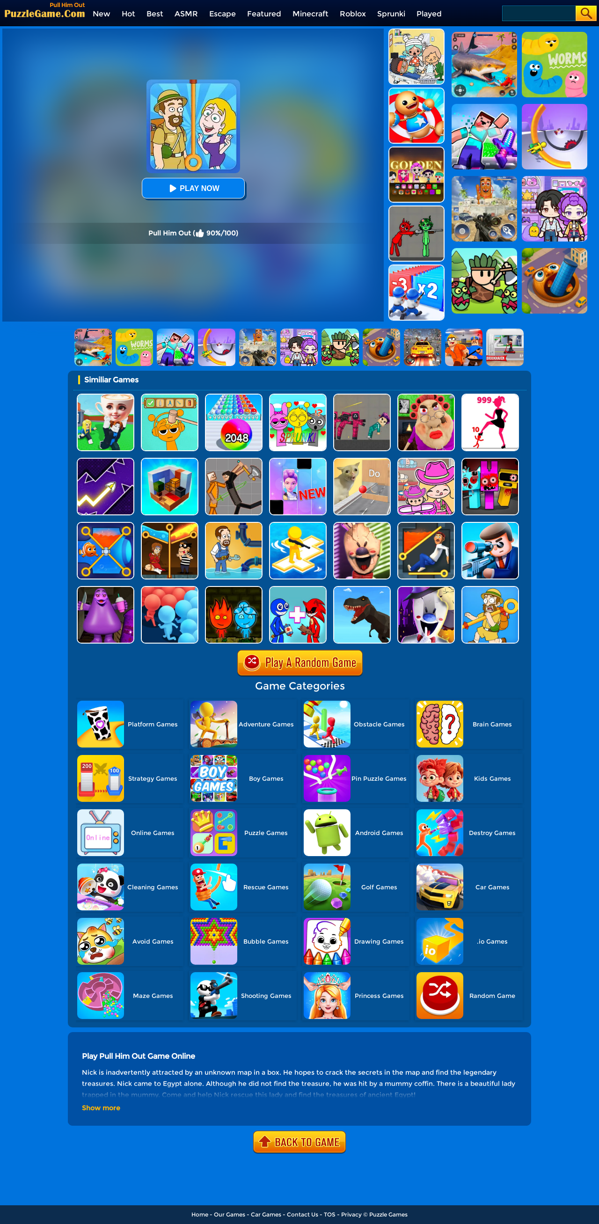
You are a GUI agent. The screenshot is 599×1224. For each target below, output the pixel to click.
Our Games (229, 1214)
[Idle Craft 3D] (169, 461)
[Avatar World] (426, 461)
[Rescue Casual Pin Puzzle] (169, 525)
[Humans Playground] (234, 461)
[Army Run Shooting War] (416, 267)
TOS (330, 1214)
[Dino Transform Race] (362, 589)
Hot (128, 13)
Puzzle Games (388, 1214)
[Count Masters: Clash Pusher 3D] (169, 589)
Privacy (351, 1214)
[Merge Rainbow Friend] (298, 589)
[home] (45, 13)
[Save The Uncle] (490, 589)
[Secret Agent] (490, 525)
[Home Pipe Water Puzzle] (234, 525)
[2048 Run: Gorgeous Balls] (234, 397)
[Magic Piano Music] (298, 461)
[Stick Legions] (490, 397)
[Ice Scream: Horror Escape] (362, 525)
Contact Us (302, 1214)
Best (154, 13)
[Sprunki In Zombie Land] (490, 461)
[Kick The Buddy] (416, 91)
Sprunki (391, 13)
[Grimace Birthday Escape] (105, 589)
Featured (264, 13)
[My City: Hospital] (416, 32)
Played (429, 13)
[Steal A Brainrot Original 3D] (105, 397)
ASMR (186, 13)
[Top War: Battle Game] (298, 525)
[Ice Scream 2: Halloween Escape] (426, 589)
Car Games (266, 1214)
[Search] (538, 13)
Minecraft (310, 13)
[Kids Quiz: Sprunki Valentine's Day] (298, 397)
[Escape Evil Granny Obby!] (426, 397)
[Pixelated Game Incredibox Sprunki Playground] (416, 209)
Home (199, 1214)
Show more (101, 1108)
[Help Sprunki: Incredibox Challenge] (169, 397)
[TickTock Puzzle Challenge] (362, 461)
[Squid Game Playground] (362, 397)
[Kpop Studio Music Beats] (416, 150)
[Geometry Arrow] (105, 461)
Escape (222, 13)
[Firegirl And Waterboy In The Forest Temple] (234, 589)
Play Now (193, 188)
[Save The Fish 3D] (105, 525)
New (101, 13)
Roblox (353, 13)
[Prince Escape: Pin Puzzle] (426, 525)
